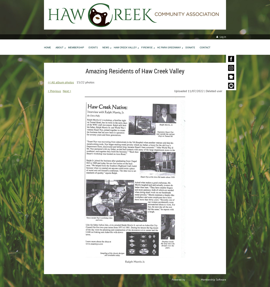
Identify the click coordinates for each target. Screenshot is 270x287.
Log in (223, 36)
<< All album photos (61, 82)
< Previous (54, 91)
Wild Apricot (193, 279)
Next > (67, 91)
